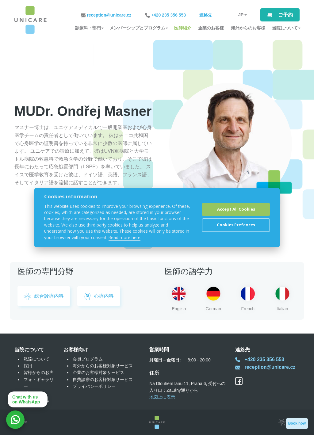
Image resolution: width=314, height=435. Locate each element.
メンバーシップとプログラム (137, 27)
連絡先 (205, 15)
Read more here (124, 237)
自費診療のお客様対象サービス (103, 379)
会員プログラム (88, 359)
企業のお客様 (211, 27)
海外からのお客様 (248, 27)
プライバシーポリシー (94, 386)
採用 (28, 365)
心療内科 (98, 296)
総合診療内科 (44, 296)
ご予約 (285, 14)
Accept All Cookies (236, 209)
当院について (285, 27)
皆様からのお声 (39, 372)
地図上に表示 (162, 397)
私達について (36, 359)
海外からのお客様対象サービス (103, 365)
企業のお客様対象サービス (98, 372)
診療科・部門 (88, 27)
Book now (297, 423)
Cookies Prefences (236, 225)
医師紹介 (182, 27)
